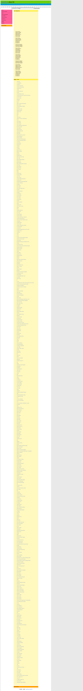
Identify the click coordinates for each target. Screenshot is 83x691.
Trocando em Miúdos (20, 642)
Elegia (18, 289)
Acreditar (18, 100)
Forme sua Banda (4, 17)
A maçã (18, 89)
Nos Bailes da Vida (19, 485)
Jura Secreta (18, 371)
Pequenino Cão (19, 531)
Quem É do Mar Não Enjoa (20, 563)
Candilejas (18, 184)
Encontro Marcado (19, 293)
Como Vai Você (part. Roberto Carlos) (22, 219)
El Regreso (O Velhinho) (20, 285)
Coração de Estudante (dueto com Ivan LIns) (23, 229)
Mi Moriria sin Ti (19, 438)
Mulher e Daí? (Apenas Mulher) (21, 449)
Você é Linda (18, 671)
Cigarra (18, 207)
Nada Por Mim (19, 464)
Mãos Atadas (18, 412)
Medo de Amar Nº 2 (19, 426)
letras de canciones (4, 11)
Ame (17, 115)
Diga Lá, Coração (19, 266)
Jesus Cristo (18, 370)
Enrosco (18, 296)
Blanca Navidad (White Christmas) (22, 163)
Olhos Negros (19, 505)
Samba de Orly (19, 586)
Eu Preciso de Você (19, 319)
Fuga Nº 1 (18, 338)
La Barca (18, 378)
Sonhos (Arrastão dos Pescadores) (21, 624)
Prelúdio (18, 545)
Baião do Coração (19, 151)
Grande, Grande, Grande (20, 348)
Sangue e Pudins (19, 594)
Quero (18, 567)
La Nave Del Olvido (20, 381)
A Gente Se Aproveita (20, 85)
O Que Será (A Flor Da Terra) (21, 496)
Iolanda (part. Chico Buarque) (21, 364)
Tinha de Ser (18, 631)
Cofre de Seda (19, 211)
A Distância (18, 84)
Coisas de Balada (19, 214)
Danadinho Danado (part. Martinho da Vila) (23, 241)
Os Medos (18, 511)
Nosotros (18, 486)
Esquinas (18, 312)
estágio (3, 21)
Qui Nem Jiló (19, 568)
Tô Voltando (18, 634)
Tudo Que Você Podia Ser (20, 646)
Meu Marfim (18, 433)
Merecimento (19, 427)
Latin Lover (18, 386)
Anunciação (18, 132)
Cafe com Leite (19, 177)
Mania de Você (19, 411)
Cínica (18, 208)
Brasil (17, 170)
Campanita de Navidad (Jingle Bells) (22, 181)
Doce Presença (19, 274)
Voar (17, 668)
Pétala (18, 534)
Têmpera (18, 630)
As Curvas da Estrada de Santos (21, 140)
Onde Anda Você (19, 508)
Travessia (18, 639)
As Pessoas (18, 141)
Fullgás (18, 340)
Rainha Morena (19, 571)
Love (17, 401)
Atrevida (18, 147)
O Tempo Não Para (19, 500)
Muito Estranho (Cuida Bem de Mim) (22, 445)
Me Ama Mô (18, 422)
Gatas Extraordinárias (20, 344)
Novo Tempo (18, 489)
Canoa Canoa (19, 185)
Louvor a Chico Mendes (20, 400)
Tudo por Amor (19, 645)
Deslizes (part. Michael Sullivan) (21, 259)
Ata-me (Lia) (18, 144)
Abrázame (18, 99)
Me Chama (18, 423)
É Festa (18, 281)
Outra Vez (18, 512)
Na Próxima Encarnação (20, 463)
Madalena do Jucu (19, 407)
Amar (17, 114)
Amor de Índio (19, 122)
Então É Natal (19, 297)
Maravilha (18, 416)
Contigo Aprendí (19, 222)
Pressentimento (19, 546)
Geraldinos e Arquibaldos (20, 345)
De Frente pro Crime (20, 244)
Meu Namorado (19, 434)
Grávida (18, 349)
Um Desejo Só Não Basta (20, 649)
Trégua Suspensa (19, 641)
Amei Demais (19, 117)
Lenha (18, 389)
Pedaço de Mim (19, 527)
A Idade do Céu (19, 88)
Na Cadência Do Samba (20, 459)
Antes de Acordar (19, 129)
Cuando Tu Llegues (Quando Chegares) (22, 237)
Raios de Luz (18, 572)
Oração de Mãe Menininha (20, 509)
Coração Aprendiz (19, 226)
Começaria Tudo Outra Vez (20, 218)
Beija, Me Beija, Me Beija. (20, 159)
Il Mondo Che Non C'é (20, 360)
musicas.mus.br (29, 689)
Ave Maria (18, 148)
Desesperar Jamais (19, 255)
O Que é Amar (19, 493)
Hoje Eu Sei (18, 355)
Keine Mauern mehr (19, 375)
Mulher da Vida (19, 448)
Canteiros (18, 189)
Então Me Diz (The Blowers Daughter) (22, 300)
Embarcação (18, 292)
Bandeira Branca (19, 155)
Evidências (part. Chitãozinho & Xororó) (22, 323)
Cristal (18, 236)
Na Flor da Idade (19, 460)
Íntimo (18, 363)
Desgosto (18, 256)
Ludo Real (18, 404)
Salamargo (18, 583)
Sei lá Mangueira (19, 605)
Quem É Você (19, 564)
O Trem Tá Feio (19, 501)
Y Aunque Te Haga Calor (20, 679)
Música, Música (19, 456)
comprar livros (4, 20)
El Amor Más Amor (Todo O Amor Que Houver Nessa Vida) (25, 282)
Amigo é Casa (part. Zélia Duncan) (22, 118)
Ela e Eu (18, 288)
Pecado (18, 526)
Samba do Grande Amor (20, 589)
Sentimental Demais (19, 609)
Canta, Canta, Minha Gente (20, 188)
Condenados (18, 221)
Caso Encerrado (19, 195)
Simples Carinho (19, 615)
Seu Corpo (18, 613)
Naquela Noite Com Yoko (20, 468)
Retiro (18, 579)
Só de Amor (18, 619)
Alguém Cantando (19, 110)
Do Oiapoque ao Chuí (20, 273)
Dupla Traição (19, 278)
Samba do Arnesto (19, 587)
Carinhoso (18, 192)
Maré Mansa (18, 418)
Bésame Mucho (19, 162)
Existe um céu (19, 326)
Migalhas (18, 441)
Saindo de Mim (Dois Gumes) (21, 582)
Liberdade (18, 390)
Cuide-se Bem (19, 240)
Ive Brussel (18, 367)
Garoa (18, 341)
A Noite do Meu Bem (20, 91)
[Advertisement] (26, 20)
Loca (17, 397)
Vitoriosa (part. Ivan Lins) (20, 667)
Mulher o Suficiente (19, 452)
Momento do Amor (19, 442)
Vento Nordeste (19, 660)
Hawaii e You (19, 352)
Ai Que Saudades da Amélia (21, 106)
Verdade (18, 661)
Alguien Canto (19, 111)
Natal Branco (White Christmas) (21, 470)
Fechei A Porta (19, 333)
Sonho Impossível (19, 623)
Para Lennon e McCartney (20, 522)
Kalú (17, 374)
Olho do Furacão (19, 504)
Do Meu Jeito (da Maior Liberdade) (22, 271)
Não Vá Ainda (19, 467)
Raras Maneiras (19, 574)
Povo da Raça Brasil (20, 542)
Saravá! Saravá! (19, 597)
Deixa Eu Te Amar (19, 248)
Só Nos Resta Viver (19, 620)
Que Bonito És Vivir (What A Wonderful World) (23, 557)
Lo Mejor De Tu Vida (20, 396)
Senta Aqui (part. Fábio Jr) (20, 608)
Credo (18, 234)
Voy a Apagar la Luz (20, 676)
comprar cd (3, 18)
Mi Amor (18, 437)
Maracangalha (19, 415)
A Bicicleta (18, 81)
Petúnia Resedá (19, 535)
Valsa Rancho (19, 656)
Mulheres (18, 453)
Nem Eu (18, 475)
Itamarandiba (18, 366)
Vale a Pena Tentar (19, 653)
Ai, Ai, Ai (18, 107)
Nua (17, 490)
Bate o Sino (18, 158)
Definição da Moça (19, 247)
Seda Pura (18, 604)
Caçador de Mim (19, 174)
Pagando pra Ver (19, 516)
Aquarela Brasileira (19, 136)
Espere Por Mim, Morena (20, 311)
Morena (18, 444)
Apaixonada (18, 133)
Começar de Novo (19, 215)
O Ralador (18, 497)
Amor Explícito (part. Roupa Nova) (22, 125)
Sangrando (18, 593)
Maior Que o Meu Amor (20, 408)
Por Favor (18, 538)
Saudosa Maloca (19, 598)
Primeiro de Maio (19, 548)
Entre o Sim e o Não (20, 303)
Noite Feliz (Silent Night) (20, 482)
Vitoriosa (18, 665)
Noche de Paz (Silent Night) (21, 479)
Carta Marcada (19, 193)
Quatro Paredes (19, 556)
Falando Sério (19, 329)
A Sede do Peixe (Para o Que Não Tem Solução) (23, 95)
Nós (17, 483)
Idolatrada (18, 359)
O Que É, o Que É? (19, 494)
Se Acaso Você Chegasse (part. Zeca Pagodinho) (23, 600)
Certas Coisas (19, 196)
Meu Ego (18, 430)
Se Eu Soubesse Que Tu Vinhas (21, 601)
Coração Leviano (19, 230)
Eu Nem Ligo (19, 318)
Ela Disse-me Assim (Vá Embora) (21, 286)
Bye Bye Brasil (19, 173)
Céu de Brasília (19, 199)
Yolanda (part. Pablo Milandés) (21, 682)
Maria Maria (18, 419)
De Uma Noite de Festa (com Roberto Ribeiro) (23, 245)
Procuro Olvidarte (19, 552)
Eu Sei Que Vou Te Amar (20, 322)
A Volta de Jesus (19, 96)
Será (17, 612)
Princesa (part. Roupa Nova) (21, 549)
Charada (18, 200)
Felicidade (18, 334)
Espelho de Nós (19, 308)
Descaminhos (19, 252)
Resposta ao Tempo (19, 578)
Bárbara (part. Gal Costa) (20, 156)
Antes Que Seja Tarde (20, 130)
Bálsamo (18, 152)
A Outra (18, 92)
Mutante (18, 457)
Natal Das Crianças (19, 471)
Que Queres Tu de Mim (20, 561)
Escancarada (18, 304)
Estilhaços (18, 315)
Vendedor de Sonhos (20, 657)
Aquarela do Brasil (19, 137)
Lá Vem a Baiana (19, 382)
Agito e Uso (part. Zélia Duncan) (21, 103)
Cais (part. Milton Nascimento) (21, 178)
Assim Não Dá (19, 143)
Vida (17, 664)
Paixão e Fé (18, 519)
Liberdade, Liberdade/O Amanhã (21, 392)
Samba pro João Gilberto (20, 590)
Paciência (18, 515)
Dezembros (18, 262)
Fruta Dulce (18, 337)
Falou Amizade (19, 330)
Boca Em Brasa (19, 166)
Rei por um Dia (19, 575)
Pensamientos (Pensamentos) (21, 530)
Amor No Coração (19, 126)
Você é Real (18, 672)
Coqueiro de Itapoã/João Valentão (21, 225)
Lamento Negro (19, 385)
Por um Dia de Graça (20, 541)
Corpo (18, 233)
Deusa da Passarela (19, 260)
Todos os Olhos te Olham (20, 638)
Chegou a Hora (19, 204)
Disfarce (18, 267)
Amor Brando (19, 121)
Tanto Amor (18, 627)
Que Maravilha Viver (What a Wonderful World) (23, 560)
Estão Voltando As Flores (20, 314)
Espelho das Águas (19, 307)
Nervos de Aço (19, 478)
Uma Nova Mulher (19, 650)
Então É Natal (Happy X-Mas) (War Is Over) (23, 299)
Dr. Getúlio (18, 277)
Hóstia (18, 356)
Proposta (18, 553)
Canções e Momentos (20, 182)
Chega (18, 203)
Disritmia (18, 270)
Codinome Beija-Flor (20, 210)
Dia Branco (18, 263)
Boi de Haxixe (19, 169)
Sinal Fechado (19, 616)
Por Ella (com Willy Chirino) (21, 537)
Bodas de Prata (19, 167)
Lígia (17, 393)
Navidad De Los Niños (20, 474)
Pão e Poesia (18, 520)
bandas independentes (5, 14)
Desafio (18, 251)
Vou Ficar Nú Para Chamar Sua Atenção (22, 675)
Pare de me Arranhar (20, 523)
